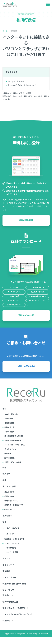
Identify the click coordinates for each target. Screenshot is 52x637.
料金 (4, 467)
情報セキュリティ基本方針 (14, 608)
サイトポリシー (9, 577)
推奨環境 (6, 571)
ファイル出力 (9, 432)
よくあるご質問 (9, 486)
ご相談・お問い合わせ (26, 366)
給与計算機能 (9, 458)
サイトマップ (8, 590)
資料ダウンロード (26, 315)
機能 (4, 408)
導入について (9, 492)
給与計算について (11, 509)
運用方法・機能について (13, 505)
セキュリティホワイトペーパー (16, 614)
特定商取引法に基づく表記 (14, 583)
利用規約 (6, 620)
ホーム (4, 31)
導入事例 (6, 474)
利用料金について (11, 501)
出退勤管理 (8, 418)
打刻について (9, 496)
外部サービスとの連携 (12, 462)
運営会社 (6, 595)
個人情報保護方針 (10, 601)
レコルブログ (8, 533)
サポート (6, 522)
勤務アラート (9, 427)
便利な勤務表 (9, 423)
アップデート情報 (11, 552)
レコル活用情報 (10, 548)
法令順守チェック (11, 449)
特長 (4, 480)
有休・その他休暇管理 (12, 440)
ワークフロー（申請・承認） (15, 445)
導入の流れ (7, 515)
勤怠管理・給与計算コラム (14, 539)
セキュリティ (8, 565)
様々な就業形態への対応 (13, 436)
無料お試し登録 (26, 220)
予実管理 (7, 453)
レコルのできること (11, 528)
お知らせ (6, 558)
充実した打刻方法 (11, 414)
